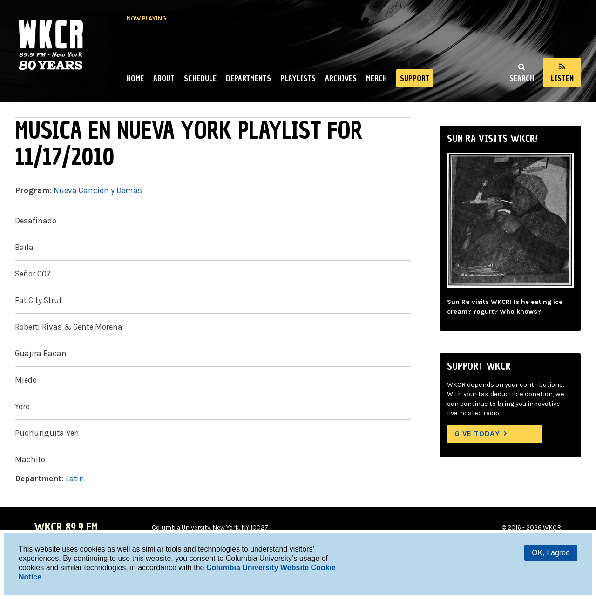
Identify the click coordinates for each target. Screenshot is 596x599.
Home (135, 78)
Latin (75, 478)
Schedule (200, 78)
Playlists (298, 78)
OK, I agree (551, 553)
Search (521, 78)
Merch (376, 78)
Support (414, 78)
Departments (248, 78)
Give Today (477, 433)
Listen (562, 78)
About (164, 78)
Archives (341, 78)
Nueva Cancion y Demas (98, 190)
